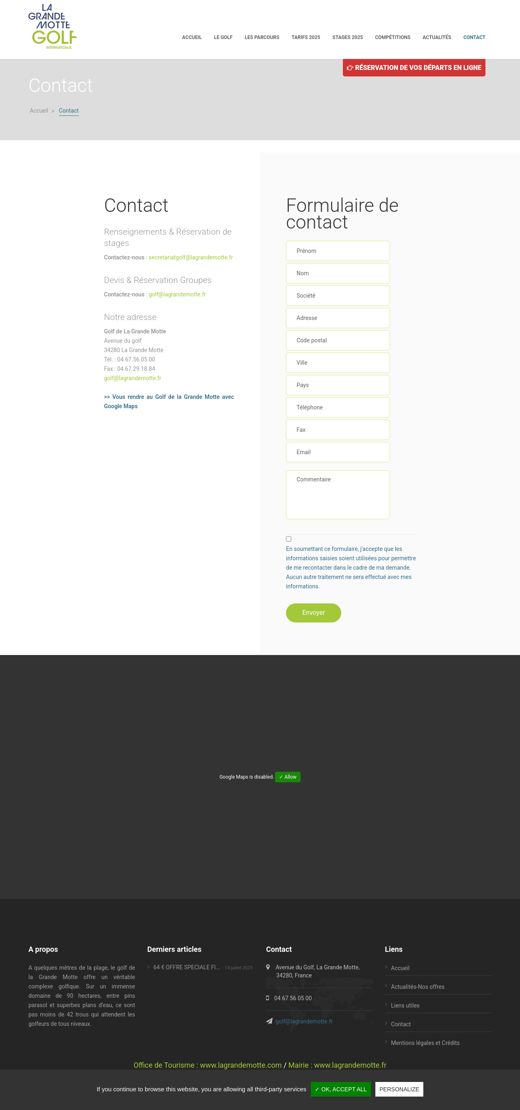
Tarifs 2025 (306, 37)
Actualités (436, 37)
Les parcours (262, 37)
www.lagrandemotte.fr (350, 1065)
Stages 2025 (347, 37)
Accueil (192, 37)
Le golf (223, 37)
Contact (474, 37)
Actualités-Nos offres (418, 987)
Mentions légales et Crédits (425, 1043)
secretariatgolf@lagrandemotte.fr (191, 257)
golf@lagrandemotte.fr (177, 294)
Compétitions (392, 37)
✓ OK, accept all (341, 1089)
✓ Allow (288, 777)
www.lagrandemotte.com (241, 1065)
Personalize (399, 1089)
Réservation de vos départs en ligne (414, 68)
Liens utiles (405, 1005)
